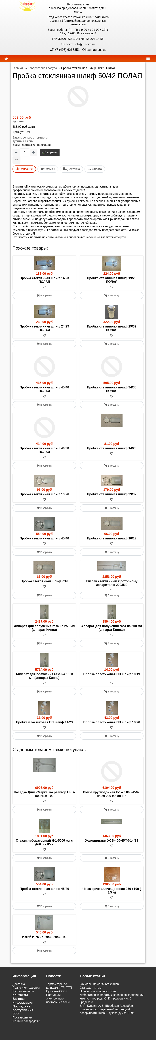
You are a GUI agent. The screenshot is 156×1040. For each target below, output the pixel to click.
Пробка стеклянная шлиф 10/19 (111, 538)
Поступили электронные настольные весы (58, 1002)
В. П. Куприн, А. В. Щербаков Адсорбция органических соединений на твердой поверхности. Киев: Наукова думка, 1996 (107, 1012)
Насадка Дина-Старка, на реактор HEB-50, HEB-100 (44, 797)
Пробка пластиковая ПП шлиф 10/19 (111, 677)
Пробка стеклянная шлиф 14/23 (111, 448)
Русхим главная (23, 994)
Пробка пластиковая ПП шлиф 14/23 (44, 725)
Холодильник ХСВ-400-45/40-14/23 (111, 844)
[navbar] (148, 58)
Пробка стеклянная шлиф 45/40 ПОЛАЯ (44, 389)
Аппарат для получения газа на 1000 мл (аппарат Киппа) (44, 679)
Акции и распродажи (26, 1024)
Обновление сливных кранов (99, 987)
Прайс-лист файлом (26, 990)
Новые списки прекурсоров (98, 994)
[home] (6, 58)
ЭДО (15, 1017)
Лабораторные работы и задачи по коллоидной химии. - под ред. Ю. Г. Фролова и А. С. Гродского (112, 1002)
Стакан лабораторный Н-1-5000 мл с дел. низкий (44, 845)
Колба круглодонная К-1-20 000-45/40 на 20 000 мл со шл (111, 797)
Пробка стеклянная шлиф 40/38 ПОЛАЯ (44, 450)
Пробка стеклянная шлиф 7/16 (44, 581)
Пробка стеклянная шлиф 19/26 (44, 494)
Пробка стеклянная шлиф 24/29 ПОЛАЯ (44, 328)
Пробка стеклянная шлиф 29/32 (111, 494)
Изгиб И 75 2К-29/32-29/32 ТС (44, 940)
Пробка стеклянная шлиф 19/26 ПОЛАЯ (111, 280)
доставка (20, 121)
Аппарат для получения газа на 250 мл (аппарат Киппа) (44, 631)
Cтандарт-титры (91, 990)
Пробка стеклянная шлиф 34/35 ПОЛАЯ (111, 389)
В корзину (49, 152)
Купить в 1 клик (22, 141)
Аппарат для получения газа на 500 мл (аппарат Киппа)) (111, 631)
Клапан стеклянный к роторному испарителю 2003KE (111, 583)
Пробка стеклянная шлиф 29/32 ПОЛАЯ (111, 328)
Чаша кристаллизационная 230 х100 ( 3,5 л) (112, 893)
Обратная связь (93, 50)
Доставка (18, 987)
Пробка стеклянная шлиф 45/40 (44, 538)
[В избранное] (16, 160)
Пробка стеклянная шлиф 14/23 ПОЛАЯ (44, 280)
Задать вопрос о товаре (28, 137)
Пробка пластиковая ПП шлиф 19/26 (111, 725)
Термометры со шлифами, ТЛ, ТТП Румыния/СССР (59, 991)
